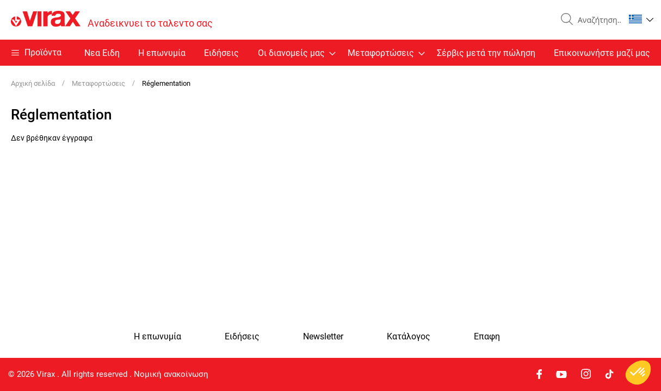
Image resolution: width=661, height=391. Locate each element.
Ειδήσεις (221, 53)
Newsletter (323, 337)
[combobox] (597, 20)
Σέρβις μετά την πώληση (486, 53)
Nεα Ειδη (102, 53)
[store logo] (112, 20)
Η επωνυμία (162, 53)
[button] (641, 19)
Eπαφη (487, 337)
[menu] (330, 53)
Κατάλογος (408, 337)
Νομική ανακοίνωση (171, 374)
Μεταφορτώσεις (99, 83)
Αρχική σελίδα (34, 83)
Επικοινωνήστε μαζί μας (602, 53)
